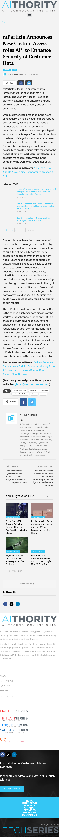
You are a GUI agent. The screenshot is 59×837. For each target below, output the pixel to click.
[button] (29, 15)
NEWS (29, 800)
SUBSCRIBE (29, 812)
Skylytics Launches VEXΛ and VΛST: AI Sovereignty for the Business (34, 219)
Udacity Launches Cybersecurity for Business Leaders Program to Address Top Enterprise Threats (16, 476)
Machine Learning (13, 517)
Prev (8, 230)
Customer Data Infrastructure (39, 390)
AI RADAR (29, 807)
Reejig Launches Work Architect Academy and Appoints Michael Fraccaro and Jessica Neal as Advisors (35, 206)
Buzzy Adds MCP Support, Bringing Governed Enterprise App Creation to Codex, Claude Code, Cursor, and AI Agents (36, 191)
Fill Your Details (12, 788)
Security (7, 70)
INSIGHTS (29, 805)
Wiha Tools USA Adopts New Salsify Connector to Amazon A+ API (29, 172)
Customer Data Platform (20, 394)
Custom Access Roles (19, 390)
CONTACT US (29, 815)
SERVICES (30, 810)
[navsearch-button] (3, 22)
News (14, 70)
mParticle (34, 394)
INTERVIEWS (29, 803)
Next (19, 230)
